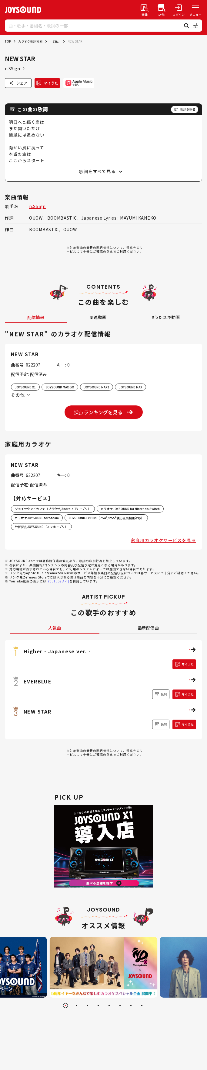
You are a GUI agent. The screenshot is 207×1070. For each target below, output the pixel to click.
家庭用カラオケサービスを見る (163, 540)
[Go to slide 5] (109, 1005)
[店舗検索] (161, 9)
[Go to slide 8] (141, 1005)
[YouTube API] (57, 581)
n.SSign (55, 41)
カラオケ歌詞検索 (30, 41)
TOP (8, 41)
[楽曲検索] (144, 9)
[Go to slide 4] (98, 1005)
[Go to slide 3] (87, 1005)
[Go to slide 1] (65, 1005)
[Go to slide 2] (76, 1005)
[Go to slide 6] (120, 1005)
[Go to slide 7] (131, 1005)
